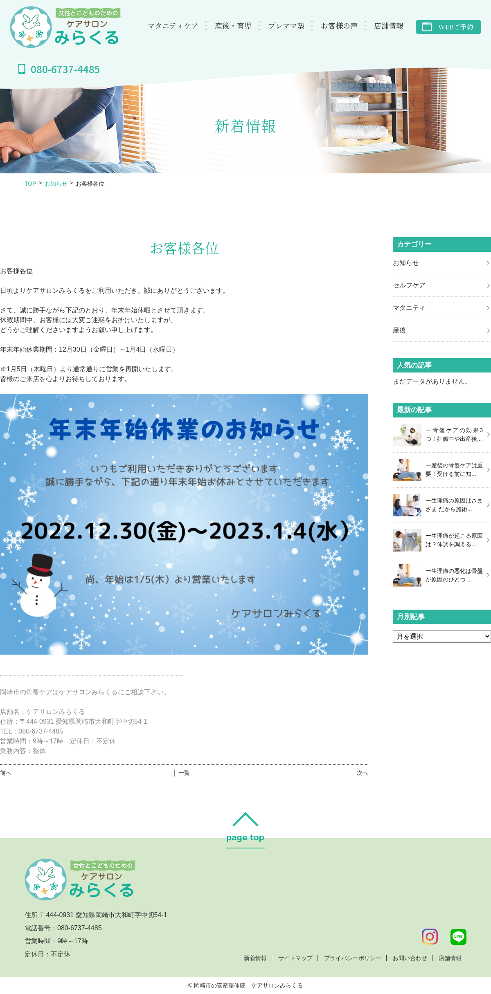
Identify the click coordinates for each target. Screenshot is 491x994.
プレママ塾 (286, 25)
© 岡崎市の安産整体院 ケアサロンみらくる (245, 985)
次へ (362, 773)
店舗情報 (388, 25)
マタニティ (409, 307)
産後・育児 (233, 25)
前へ (5, 773)
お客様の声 (339, 25)
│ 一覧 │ (184, 773)
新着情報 (255, 958)
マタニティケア (172, 25)
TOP (30, 183)
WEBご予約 (455, 26)
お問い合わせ (410, 958)
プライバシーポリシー (352, 958)
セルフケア (409, 285)
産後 (399, 330)
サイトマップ (295, 958)
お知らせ (56, 183)
